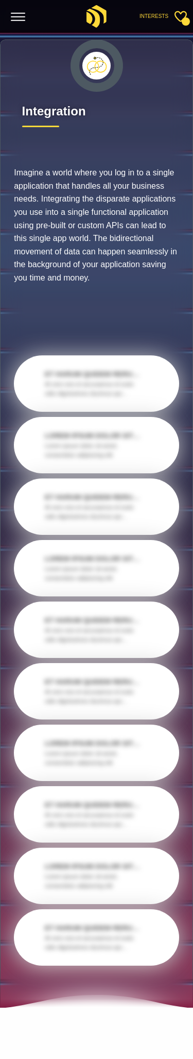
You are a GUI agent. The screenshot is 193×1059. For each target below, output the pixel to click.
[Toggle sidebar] (180, 16)
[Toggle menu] (18, 17)
